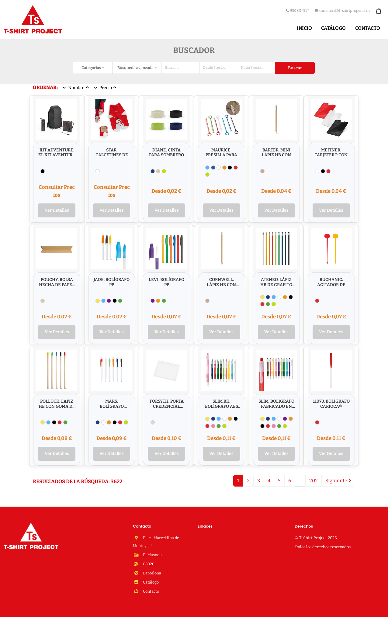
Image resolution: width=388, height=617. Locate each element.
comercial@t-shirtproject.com (342, 10)
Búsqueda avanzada (135, 67)
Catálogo (333, 28)
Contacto (367, 28)
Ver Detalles (57, 210)
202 (313, 481)
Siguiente (338, 481)
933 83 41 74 (298, 10)
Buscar (295, 68)
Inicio (304, 28)
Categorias (91, 67)
